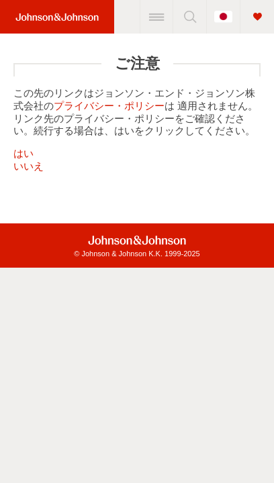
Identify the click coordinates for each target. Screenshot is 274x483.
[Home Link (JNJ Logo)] (57, 17)
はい (23, 153)
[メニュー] (156, 17)
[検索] (189, 17)
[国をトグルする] (223, 17)
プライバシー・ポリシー (109, 105)
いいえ (28, 166)
